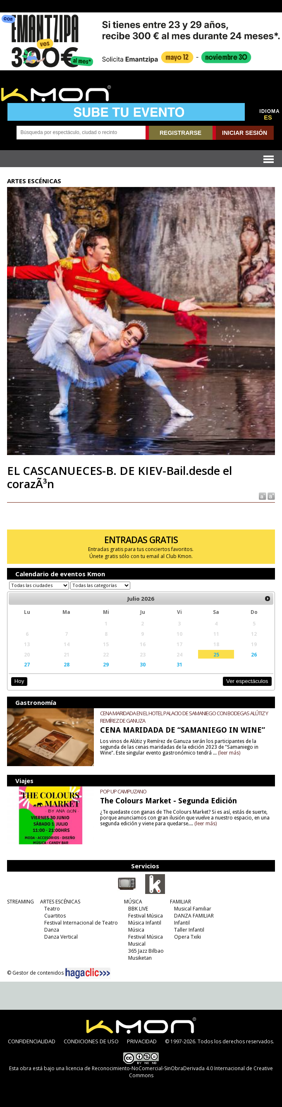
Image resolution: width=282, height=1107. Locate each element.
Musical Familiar (192, 908)
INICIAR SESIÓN (244, 132)
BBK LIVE (138, 908)
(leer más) (229, 753)
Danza (51, 929)
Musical (137, 943)
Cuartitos (55, 915)
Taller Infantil (189, 929)
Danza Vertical (61, 936)
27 (27, 664)
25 (216, 654)
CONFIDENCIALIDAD (31, 1041)
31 (179, 664)
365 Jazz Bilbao (146, 950)
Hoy (19, 681)
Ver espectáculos (247, 681)
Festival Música (145, 915)
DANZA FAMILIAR (194, 915)
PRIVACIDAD (142, 1041)
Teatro (52, 908)
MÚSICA (133, 901)
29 (106, 664)
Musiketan (140, 957)
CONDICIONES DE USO (91, 1041)
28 (66, 664)
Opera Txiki (187, 936)
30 (143, 664)
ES (268, 117)
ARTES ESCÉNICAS (60, 901)
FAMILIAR (180, 901)
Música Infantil (144, 922)
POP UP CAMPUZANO (123, 791)
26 (254, 654)
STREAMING (20, 901)
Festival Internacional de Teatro (81, 922)
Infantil (182, 922)
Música (136, 929)
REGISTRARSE (180, 132)
